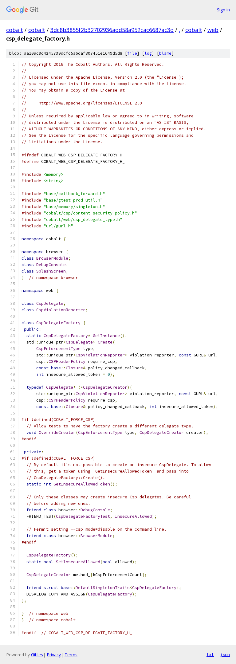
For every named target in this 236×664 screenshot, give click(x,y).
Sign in (223, 10)
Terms (71, 655)
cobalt (14, 29)
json (225, 654)
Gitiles (37, 655)
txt (210, 654)
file (132, 53)
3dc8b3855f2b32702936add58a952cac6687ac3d (112, 29)
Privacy (54, 655)
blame (165, 53)
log (148, 53)
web (212, 29)
